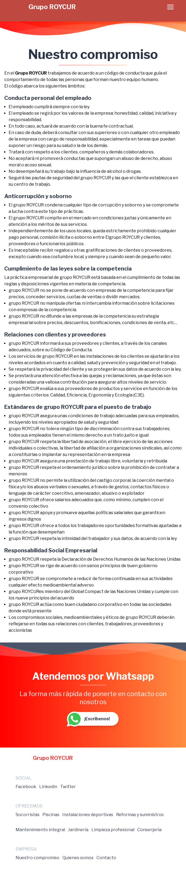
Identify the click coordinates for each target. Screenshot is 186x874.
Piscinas (50, 814)
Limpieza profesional (112, 829)
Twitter (68, 786)
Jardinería (78, 829)
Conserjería (149, 829)
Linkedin (48, 786)
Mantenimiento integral (40, 829)
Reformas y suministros (140, 814)
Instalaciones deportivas (87, 814)
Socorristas (28, 814)
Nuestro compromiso (37, 857)
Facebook (26, 786)
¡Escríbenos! (89, 719)
